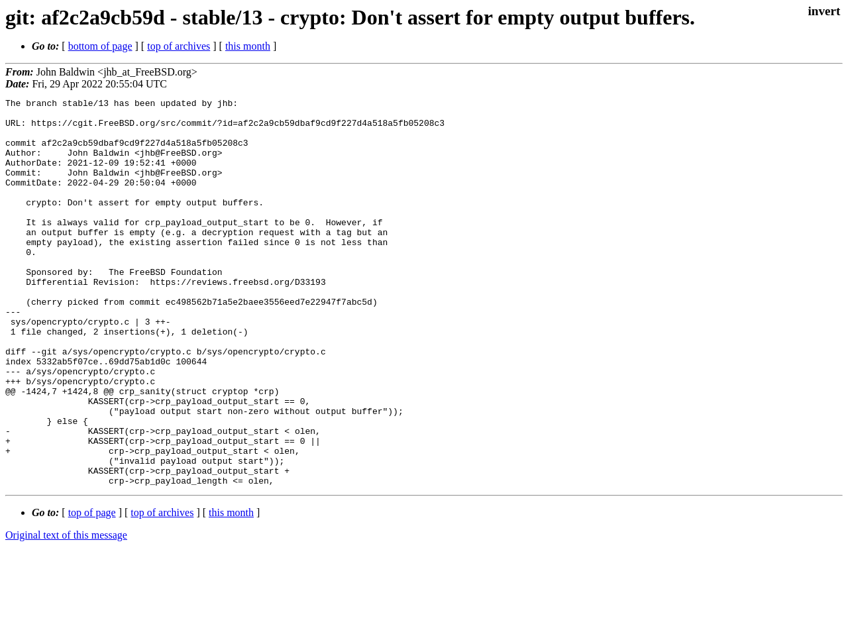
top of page (92, 590)
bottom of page (100, 46)
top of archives (178, 46)
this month (247, 46)
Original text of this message (66, 612)
